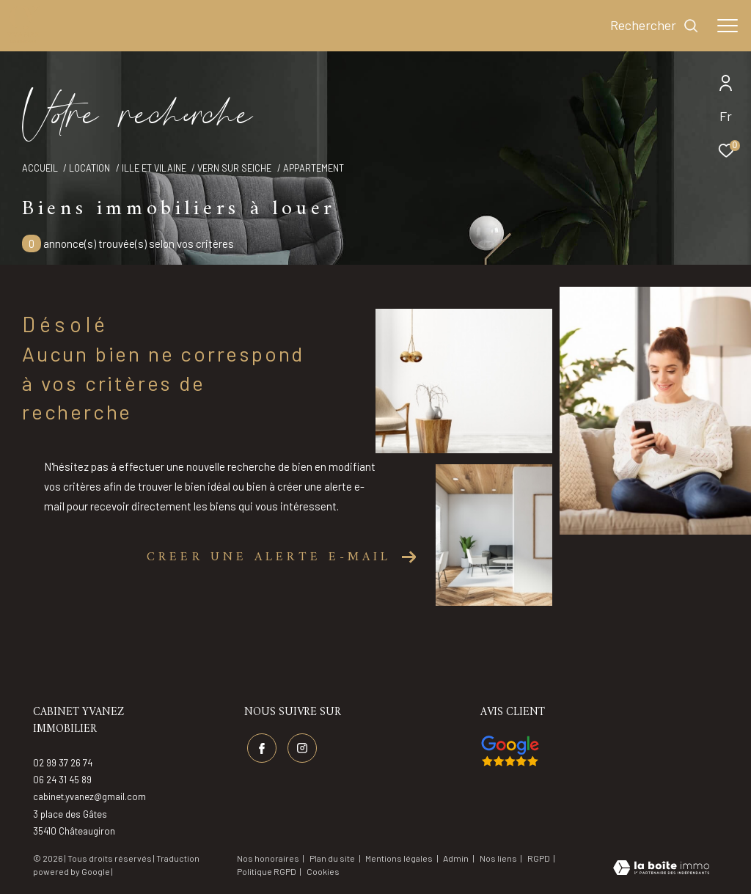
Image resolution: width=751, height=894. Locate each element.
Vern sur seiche (234, 168)
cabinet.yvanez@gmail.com (89, 796)
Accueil (40, 168)
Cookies (323, 871)
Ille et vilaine (154, 168)
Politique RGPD (266, 871)
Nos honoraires (268, 858)
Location (89, 168)
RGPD (539, 858)
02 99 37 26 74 (62, 763)
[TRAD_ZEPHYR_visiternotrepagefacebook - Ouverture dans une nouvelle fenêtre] (261, 748)
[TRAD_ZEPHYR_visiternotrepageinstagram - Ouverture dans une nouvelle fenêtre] (302, 748)
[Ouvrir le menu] (727, 25)
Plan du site (332, 858)
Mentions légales (399, 858)
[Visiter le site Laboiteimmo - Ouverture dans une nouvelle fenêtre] (661, 869)
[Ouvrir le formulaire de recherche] (654, 26)
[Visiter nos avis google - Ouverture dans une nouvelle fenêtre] (510, 751)
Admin (456, 858)
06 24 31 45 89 (62, 779)
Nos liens (499, 858)
